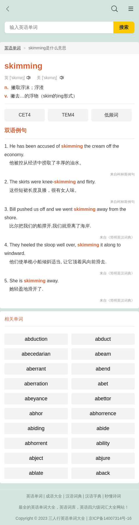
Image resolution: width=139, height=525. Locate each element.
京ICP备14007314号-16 (110, 518)
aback (103, 473)
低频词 (111, 114)
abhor (36, 413)
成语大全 (54, 496)
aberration (36, 384)
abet (103, 384)
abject (36, 458)
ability (103, 443)
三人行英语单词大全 (66, 518)
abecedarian (36, 354)
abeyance (36, 398)
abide (102, 428)
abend (103, 369)
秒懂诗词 (113, 496)
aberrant (36, 369)
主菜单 (131, 9)
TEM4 (68, 114)
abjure (103, 458)
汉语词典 (74, 496)
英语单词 (12, 48)
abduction (36, 339)
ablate (36, 473)
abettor (103, 398)
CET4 (25, 114)
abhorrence (103, 413)
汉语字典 (93, 496)
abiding (36, 428)
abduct (103, 339)
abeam (103, 354)
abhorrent (36, 443)
